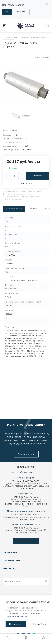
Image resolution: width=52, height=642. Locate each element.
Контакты (8, 568)
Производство (11, 560)
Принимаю (15, 624)
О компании (10, 552)
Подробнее (40, 624)
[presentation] (49, 209)
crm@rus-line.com (26, 472)
